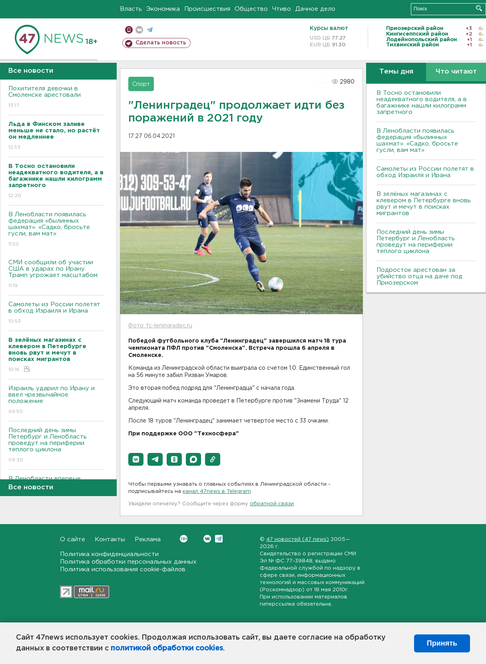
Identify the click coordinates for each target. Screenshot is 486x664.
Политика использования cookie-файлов (122, 569)
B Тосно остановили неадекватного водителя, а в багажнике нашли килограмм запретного (421, 102)
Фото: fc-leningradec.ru (160, 325)
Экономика (163, 9)
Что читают (456, 72)
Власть (131, 9)
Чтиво (281, 9)
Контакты (110, 539)
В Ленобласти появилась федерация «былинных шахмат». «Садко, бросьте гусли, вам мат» (56, 229)
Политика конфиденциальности (109, 554)
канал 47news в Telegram (217, 491)
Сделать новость (160, 42)
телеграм (149, 30)
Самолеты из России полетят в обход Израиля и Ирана (56, 313)
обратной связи (272, 504)
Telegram (219, 538)
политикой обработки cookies (167, 648)
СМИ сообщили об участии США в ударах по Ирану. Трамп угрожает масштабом (56, 274)
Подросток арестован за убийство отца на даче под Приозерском (419, 276)
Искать (479, 8)
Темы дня (396, 72)
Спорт (141, 84)
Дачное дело (315, 9)
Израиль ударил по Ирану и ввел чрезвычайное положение (56, 400)
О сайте (72, 539)
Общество (251, 9)
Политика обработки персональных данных (128, 561)
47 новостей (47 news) (297, 539)
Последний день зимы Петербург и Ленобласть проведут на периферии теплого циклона (56, 445)
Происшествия (207, 9)
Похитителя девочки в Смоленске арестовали (56, 97)
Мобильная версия (129, 30)
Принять (442, 643)
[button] (135, 459)
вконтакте (139, 30)
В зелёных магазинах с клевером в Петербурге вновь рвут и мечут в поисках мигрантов (423, 203)
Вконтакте (183, 538)
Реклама (148, 539)
